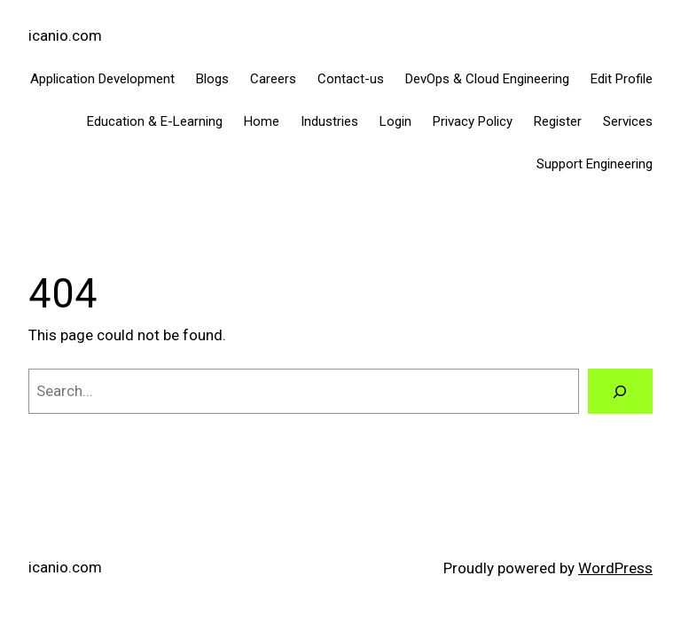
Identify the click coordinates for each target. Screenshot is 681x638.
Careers (273, 79)
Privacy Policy (473, 121)
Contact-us (350, 79)
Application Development (102, 79)
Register (558, 121)
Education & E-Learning (155, 121)
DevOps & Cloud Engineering (487, 79)
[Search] (620, 391)
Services (628, 121)
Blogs (212, 79)
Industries (329, 121)
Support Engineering (594, 164)
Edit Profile (622, 79)
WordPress (615, 568)
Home (261, 121)
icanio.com (65, 35)
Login (395, 121)
